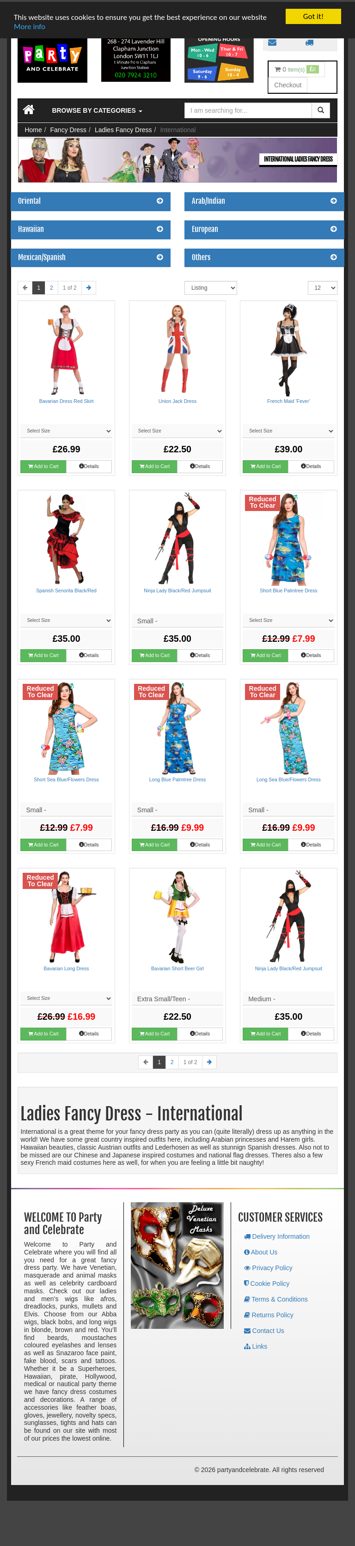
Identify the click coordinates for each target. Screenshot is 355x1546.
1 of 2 (70, 286)
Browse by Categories (97, 108)
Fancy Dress (68, 128)
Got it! (313, 14)
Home (33, 128)
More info (29, 25)
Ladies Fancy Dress (123, 128)
